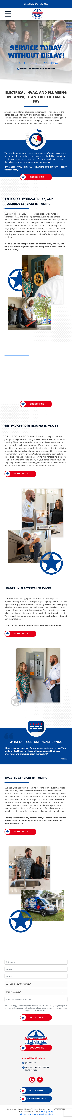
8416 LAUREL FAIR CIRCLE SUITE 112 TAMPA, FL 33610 (37, 1069)
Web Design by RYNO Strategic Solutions (36, 1114)
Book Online (37, 177)
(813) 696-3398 (30, 1062)
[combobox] (36, 984)
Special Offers (37, 1090)
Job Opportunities (37, 1098)
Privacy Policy (47, 1112)
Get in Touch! (37, 1017)
